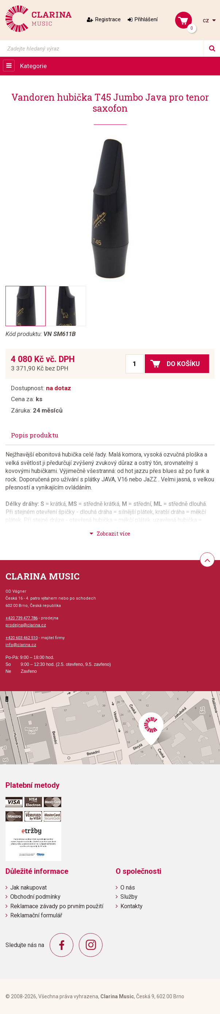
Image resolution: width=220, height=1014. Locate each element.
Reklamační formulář (36, 915)
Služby (129, 896)
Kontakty (131, 906)
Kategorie (33, 66)
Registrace (108, 19)
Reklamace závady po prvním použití (56, 906)
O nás (127, 887)
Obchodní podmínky (35, 896)
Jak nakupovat (28, 887)
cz (207, 20)
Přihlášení (146, 19)
